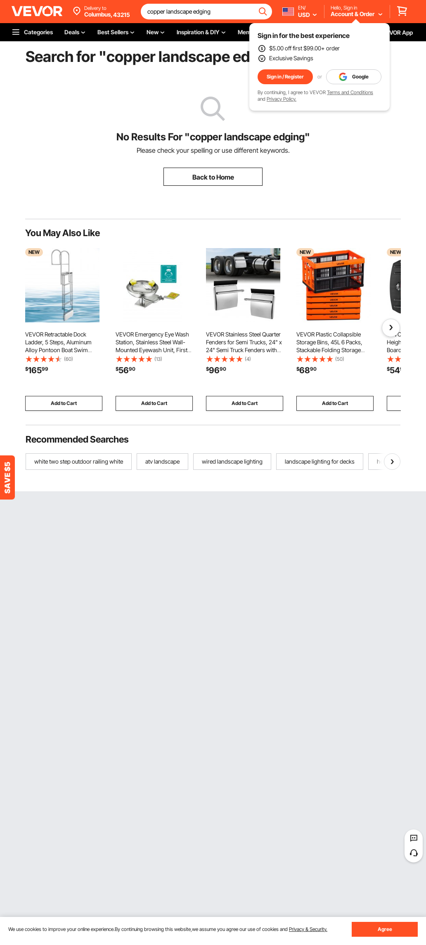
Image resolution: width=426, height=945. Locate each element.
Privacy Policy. (281, 99)
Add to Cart (64, 403)
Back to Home (213, 177)
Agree (385, 929)
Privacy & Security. (308, 929)
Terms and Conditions (350, 92)
